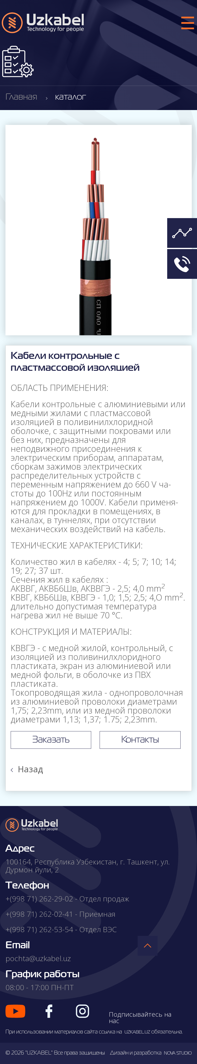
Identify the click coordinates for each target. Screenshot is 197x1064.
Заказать (51, 740)
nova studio (178, 1053)
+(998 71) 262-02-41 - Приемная (60, 914)
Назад (27, 769)
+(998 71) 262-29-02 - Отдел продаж (67, 898)
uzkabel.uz (137, 1032)
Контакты (140, 740)
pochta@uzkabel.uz (38, 958)
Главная (21, 97)
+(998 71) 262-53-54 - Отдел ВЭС (61, 929)
